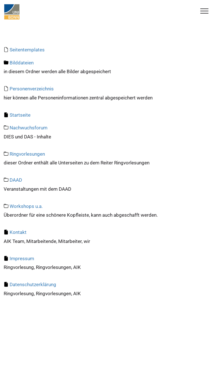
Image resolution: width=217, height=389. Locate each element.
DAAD (16, 180)
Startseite (20, 115)
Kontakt (18, 232)
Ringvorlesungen (27, 154)
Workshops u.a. (26, 206)
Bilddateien (22, 63)
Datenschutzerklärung (33, 284)
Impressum (22, 258)
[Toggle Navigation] (204, 11)
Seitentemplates (27, 50)
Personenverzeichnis (32, 89)
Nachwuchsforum (28, 128)
